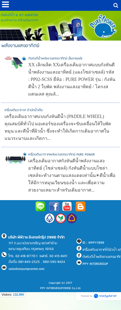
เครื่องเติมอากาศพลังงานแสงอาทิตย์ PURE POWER (61, 154)
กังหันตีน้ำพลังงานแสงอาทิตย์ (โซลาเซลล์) (55, 58)
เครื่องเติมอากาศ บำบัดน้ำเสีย (24, 110)
